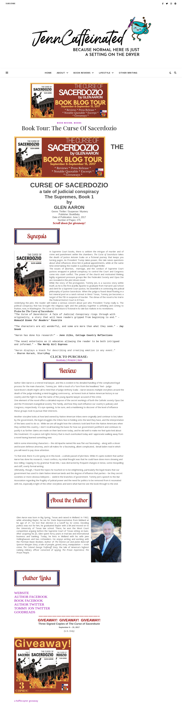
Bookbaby (61, 360)
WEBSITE (21, 593)
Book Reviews (82, 72)
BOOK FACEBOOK (28, 600)
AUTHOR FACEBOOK (30, 597)
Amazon (72, 360)
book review (64, 123)
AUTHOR (21, 604)
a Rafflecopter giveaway (26, 700)
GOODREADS (24, 612)
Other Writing (128, 72)
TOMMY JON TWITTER (32, 608)
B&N (80, 360)
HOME (48, 72)
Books (77, 123)
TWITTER (36, 604)
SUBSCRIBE (10, 3)
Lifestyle (104, 72)
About (61, 72)
